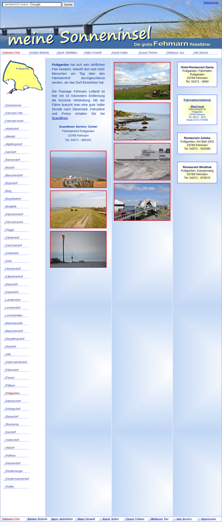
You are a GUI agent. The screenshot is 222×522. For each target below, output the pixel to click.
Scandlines (60, 118)
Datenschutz (211, 2)
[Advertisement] (197, 211)
